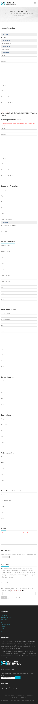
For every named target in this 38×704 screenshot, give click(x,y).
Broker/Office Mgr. (5, 97)
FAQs (2, 628)
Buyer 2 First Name (5, 343)
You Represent (4, 32)
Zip (2, 207)
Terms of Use (20, 700)
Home (14, 18)
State (2, 202)
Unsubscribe (5, 702)
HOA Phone (4, 231)
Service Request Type (6, 43)
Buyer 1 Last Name (5, 319)
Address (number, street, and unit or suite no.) (12, 190)
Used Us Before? (5, 49)
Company (3, 85)
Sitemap (32, 700)
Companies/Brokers (6, 622)
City (2, 196)
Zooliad (24, 697)
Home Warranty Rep (6, 500)
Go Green (3, 626)
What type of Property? (6, 219)
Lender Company (5, 381)
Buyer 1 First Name (5, 313)
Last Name (3, 61)
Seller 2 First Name (5, 275)
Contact (27, 700)
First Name (3, 55)
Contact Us (3, 631)
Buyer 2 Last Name (5, 349)
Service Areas (4, 700)
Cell (2, 67)
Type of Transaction (5, 37)
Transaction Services (6, 617)
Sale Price (3, 213)
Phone (2, 73)
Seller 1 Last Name (5, 251)
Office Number (4, 91)
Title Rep (3, 462)
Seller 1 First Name (5, 245)
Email (2, 79)
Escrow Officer (4, 425)
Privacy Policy (12, 700)
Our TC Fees (4, 619)
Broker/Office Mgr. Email (7, 103)
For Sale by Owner (5, 624)
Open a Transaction (5, 621)
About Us (3, 630)
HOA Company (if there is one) (8, 225)
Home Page (4, 615)
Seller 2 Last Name (5, 281)
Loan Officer (4, 387)
